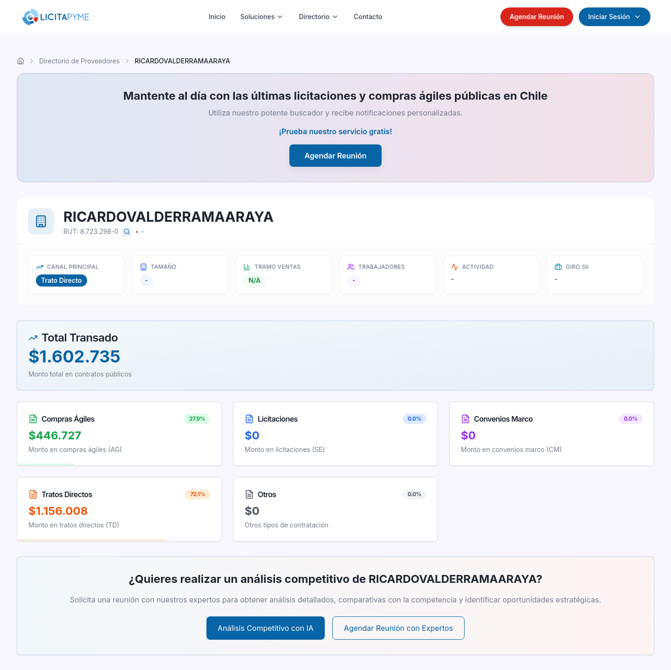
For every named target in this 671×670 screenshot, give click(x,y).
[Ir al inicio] (20, 61)
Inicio (217, 17)
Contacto (368, 17)
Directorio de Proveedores (79, 61)
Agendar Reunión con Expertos (398, 628)
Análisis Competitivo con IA (266, 628)
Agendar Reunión (537, 17)
